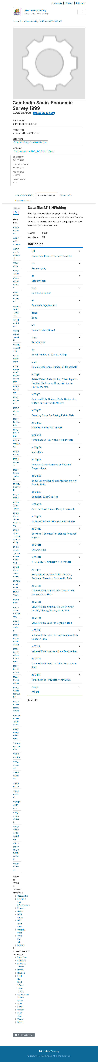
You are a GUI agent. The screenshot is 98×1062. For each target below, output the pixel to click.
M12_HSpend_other (16, 505)
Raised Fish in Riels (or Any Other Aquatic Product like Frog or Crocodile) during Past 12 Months (54, 383)
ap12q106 (37, 475)
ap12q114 (36, 674)
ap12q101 (36, 410)
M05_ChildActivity (16, 433)
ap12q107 (37, 491)
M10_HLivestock (16, 487)
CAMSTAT (69, 3)
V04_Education (16, 775)
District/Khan (39, 280)
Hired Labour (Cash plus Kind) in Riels (52, 439)
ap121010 (36, 528)
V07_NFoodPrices (16, 805)
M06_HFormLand (16, 443)
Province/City (39, 268)
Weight (35, 691)
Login (80, 3)
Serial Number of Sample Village (49, 354)
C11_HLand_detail (16, 323)
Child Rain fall (19, 939)
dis (33, 275)
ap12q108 (37, 504)
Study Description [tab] (24, 195)
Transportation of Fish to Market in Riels (53, 521)
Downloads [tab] (66, 195)
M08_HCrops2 (16, 462)
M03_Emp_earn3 (16, 411)
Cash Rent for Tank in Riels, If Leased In (53, 509)
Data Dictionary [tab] (46, 195)
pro (33, 263)
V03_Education (16, 765)
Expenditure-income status (23, 997)
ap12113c (36, 646)
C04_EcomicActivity (16, 241)
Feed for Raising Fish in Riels (47, 427)
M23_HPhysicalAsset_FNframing (16, 655)
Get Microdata (44, 113)
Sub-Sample (38, 342)
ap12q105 (36, 459)
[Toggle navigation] (81, 12)
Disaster (21, 945)
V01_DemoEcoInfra (16, 746)
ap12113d (36, 658)
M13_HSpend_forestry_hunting (16, 519)
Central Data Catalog (29, 21)
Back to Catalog (24, 1035)
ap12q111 (36, 569)
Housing (21, 973)
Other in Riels (39, 549)
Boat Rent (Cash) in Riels (45, 496)
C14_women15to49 (16, 358)
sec (33, 325)
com (34, 288)
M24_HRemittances (16, 669)
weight (35, 687)
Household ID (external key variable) (52, 256)
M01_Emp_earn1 (16, 389)
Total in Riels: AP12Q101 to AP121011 (51, 562)
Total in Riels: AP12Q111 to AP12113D (51, 679)
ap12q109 (37, 516)
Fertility (20, 1022)
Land (19, 1003)
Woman (20, 1019)
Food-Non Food (20, 979)
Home (15, 21)
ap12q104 (37, 447)
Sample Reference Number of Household (54, 366)
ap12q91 (36, 374)
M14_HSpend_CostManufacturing (16, 536)
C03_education (16, 230)
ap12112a (36, 585)
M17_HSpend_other (16, 584)
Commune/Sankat (41, 293)
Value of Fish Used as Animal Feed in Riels (54, 651)
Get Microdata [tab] (23, 200)
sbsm (34, 337)
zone (34, 312)
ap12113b (36, 630)
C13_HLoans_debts (16, 348)
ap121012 (36, 557)
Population (22, 957)
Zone (34, 317)
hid (33, 251)
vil (33, 300)
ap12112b (36, 601)
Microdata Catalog (35, 10)
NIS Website (57, 3)
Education (21, 908)
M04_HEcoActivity (16, 422)
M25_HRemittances (16, 680)
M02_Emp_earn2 (16, 400)
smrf (34, 362)
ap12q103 (36, 435)
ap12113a (36, 617)
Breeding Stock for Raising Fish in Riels (53, 415)
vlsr (34, 349)
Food (21, 985)
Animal (20, 1006)
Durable (20, 1010)
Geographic (22, 896)
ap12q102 (36, 422)
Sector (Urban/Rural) (43, 330)
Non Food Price (19, 923)
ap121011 (36, 544)
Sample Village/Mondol (44, 305)
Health (20, 911)
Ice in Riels (37, 452)
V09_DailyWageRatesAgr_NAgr (16, 832)
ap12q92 (36, 394)
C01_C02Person (16, 867)
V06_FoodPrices (16, 794)
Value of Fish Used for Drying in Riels (52, 622)
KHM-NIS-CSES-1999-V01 (51, 21)
